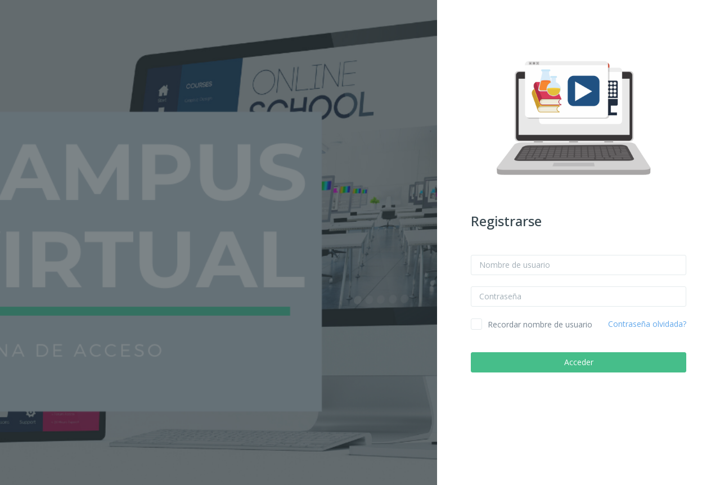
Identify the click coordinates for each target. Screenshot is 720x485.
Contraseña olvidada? (647, 323)
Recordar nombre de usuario (540, 324)
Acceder (578, 362)
